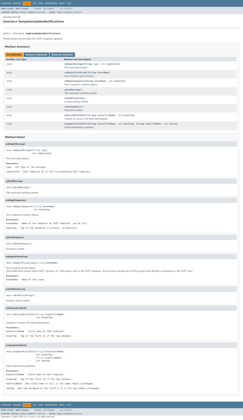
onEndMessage (72, 89)
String (88, 64)
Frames (38, 9)
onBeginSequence (74, 81)
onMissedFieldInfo (75, 115)
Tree (40, 3)
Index (62, 3)
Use (34, 3)
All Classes (66, 9)
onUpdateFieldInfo (75, 123)
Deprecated (51, 3)
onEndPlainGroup (74, 98)
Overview (6, 3)
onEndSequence (73, 106)
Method (41, 12)
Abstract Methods (62, 54)
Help (69, 3)
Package (17, 3)
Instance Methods (36, 54)
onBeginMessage (73, 64)
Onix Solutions (30, 417)
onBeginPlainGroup (75, 72)
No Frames (48, 9)
